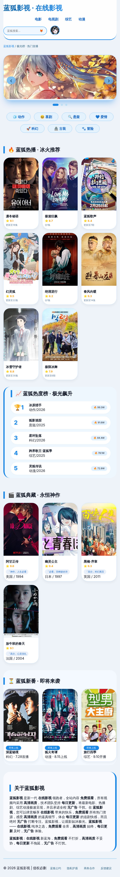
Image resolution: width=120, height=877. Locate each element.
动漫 (81, 19)
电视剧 (53, 19)
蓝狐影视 (8, 46)
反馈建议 (106, 868)
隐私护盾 (72, 868)
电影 (38, 19)
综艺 (68, 19)
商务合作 (89, 868)
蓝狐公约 (55, 868)
